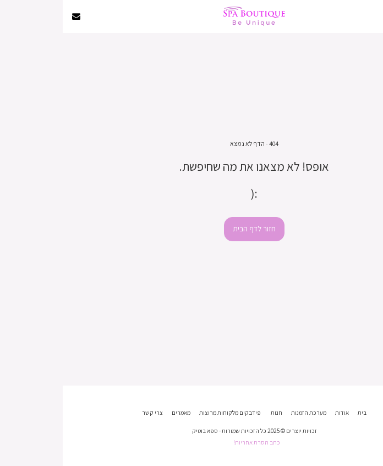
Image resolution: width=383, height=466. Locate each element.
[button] (371, 16)
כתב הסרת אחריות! (194, 442)
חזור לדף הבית (191, 229)
